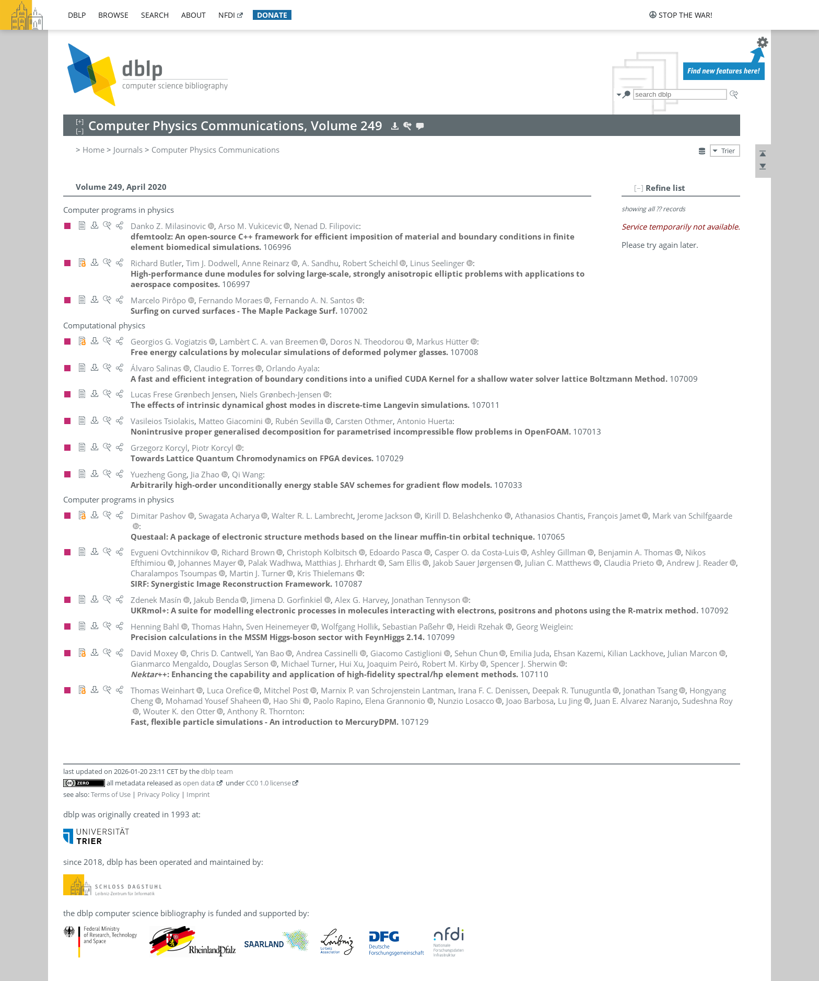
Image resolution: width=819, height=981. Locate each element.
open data (199, 783)
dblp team (217, 771)
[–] (639, 187)
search (155, 15)
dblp (77, 15)
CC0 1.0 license (268, 783)
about (193, 15)
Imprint (198, 794)
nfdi (226, 15)
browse (113, 15)
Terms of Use (111, 794)
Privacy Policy (158, 794)
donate (272, 15)
